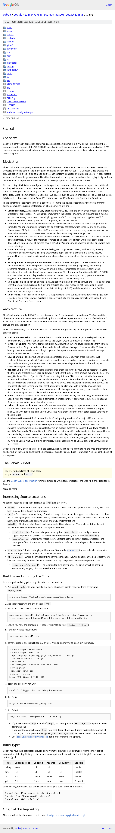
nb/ (8, 52)
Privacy (26, 828)
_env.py (10, 91)
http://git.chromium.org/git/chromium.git (65, 815)
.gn (8, 87)
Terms (34, 828)
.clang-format (13, 83)
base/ (9, 27)
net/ (9, 55)
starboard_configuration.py (20, 112)
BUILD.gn (11, 98)
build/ (9, 31)
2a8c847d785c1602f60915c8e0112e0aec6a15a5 (54, 14)
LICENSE (11, 105)
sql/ (8, 59)
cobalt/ (10, 34)
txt (102, 828)
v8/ (8, 80)
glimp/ (10, 45)
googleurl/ (12, 48)
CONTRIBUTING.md (16, 101)
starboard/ (12, 62)
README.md (13, 108)
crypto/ (10, 41)
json (109, 828)
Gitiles (18, 828)
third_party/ (12, 69)
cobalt (7, 14)
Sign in (109, 4)
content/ (11, 38)
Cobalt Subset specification (24, 480)
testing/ (10, 66)
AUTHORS (12, 94)
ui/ (8, 76)
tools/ (9, 73)
